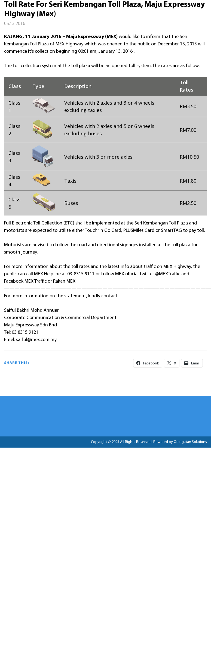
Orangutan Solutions (190, 442)
